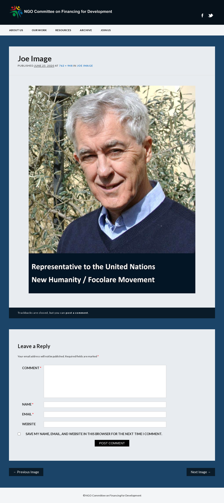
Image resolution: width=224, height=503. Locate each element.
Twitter (210, 15)
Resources (63, 30)
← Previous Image (26, 472)
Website (29, 424)
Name (28, 404)
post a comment (77, 312)
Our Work (39, 30)
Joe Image (85, 65)
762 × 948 (66, 65)
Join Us (106, 30)
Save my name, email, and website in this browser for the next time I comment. (94, 434)
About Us (16, 30)
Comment (32, 368)
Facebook (202, 15)
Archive (86, 30)
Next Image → (201, 472)
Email (28, 414)
